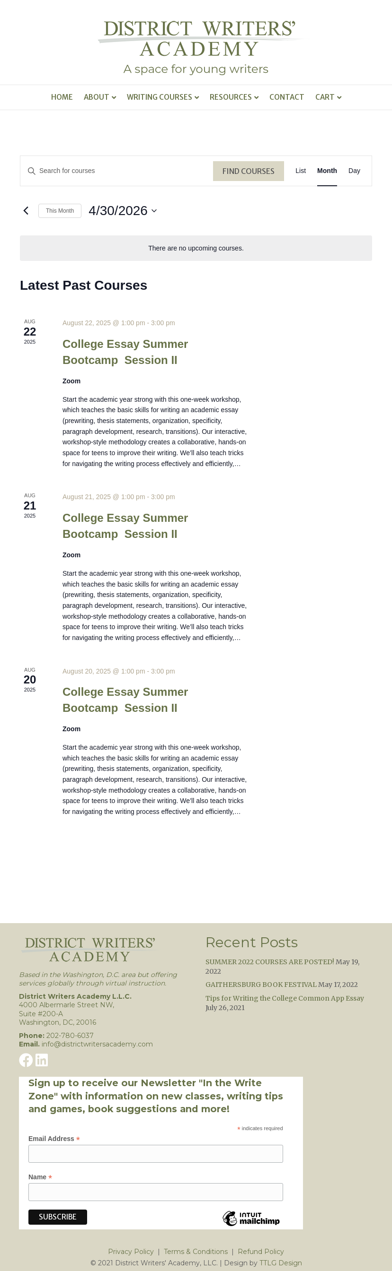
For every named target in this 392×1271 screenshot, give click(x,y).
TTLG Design (280, 1263)
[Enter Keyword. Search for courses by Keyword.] (116, 171)
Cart (325, 97)
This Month (60, 211)
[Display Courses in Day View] (354, 171)
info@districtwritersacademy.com (97, 1044)
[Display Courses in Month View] (327, 171)
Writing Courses (159, 97)
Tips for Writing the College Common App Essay (284, 998)
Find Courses (249, 171)
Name (40, 1177)
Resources (231, 97)
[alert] (196, 248)
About (96, 97)
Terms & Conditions (196, 1251)
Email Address (54, 1138)
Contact (286, 97)
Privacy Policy (131, 1251)
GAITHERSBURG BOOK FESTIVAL (261, 984)
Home (62, 97)
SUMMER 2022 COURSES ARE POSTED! (269, 962)
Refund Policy (261, 1251)
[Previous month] (25, 210)
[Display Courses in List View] (300, 171)
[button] (26, 1060)
